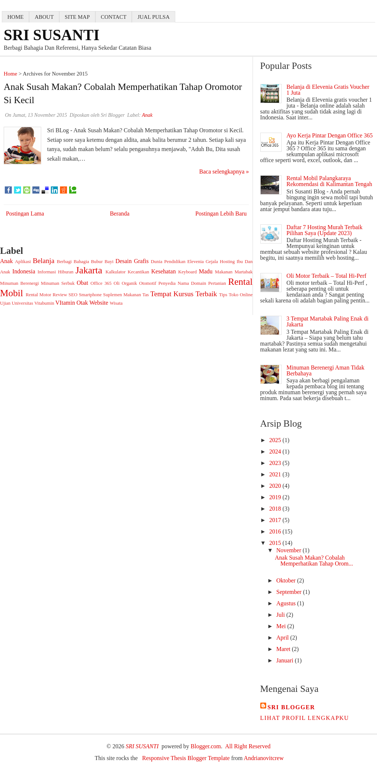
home (15, 17)
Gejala (212, 261)
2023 (275, 463)
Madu (205, 271)
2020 (275, 486)
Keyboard (187, 271)
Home (10, 74)
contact (114, 17)
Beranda (119, 213)
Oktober (286, 580)
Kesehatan (163, 271)
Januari (285, 660)
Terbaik (206, 294)
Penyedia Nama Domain (182, 283)
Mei (282, 626)
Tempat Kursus (171, 294)
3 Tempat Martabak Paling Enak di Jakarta (327, 321)
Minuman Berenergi (19, 283)
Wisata (116, 303)
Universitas (22, 303)
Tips (223, 294)
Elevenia (195, 261)
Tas (145, 294)
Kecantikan (138, 271)
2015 (275, 543)
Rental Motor (38, 294)
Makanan (224, 271)
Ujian (5, 303)
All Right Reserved (248, 746)
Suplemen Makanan (122, 294)
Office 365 (101, 283)
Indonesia (23, 271)
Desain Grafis (131, 261)
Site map (77, 17)
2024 (275, 451)
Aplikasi (23, 261)
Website (98, 303)
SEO (72, 294)
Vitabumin (44, 303)
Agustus (286, 603)
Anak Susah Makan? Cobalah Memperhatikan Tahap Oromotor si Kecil (123, 93)
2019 (275, 497)
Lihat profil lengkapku (304, 718)
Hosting (227, 261)
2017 (275, 520)
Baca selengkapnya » (224, 171)
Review (60, 294)
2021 (275, 474)
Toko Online (241, 294)
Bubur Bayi (102, 261)
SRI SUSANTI (51, 35)
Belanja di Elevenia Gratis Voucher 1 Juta (327, 90)
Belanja (43, 261)
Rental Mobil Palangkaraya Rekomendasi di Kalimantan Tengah (329, 181)
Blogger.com (206, 746)
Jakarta (88, 270)
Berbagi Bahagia (73, 261)
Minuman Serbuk (58, 283)
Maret (284, 649)
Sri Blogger (291, 707)
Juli (281, 615)
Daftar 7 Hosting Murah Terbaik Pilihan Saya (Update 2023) (324, 230)
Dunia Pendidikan (168, 261)
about (44, 17)
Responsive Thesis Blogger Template (186, 758)
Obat (82, 283)
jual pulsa (153, 17)
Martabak (244, 271)
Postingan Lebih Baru (221, 213)
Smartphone (90, 294)
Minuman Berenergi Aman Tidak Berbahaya (325, 370)
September (289, 592)
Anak (6, 261)
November (289, 550)
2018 (275, 508)
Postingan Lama (25, 213)
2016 (275, 531)
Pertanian (217, 283)
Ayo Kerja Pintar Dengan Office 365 (329, 135)
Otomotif (147, 283)
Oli (116, 283)
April (283, 637)
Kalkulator (115, 271)
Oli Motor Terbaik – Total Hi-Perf (326, 276)
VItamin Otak (71, 303)
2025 (275, 440)
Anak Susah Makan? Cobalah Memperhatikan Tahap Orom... (314, 560)
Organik (129, 283)
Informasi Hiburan (55, 271)
